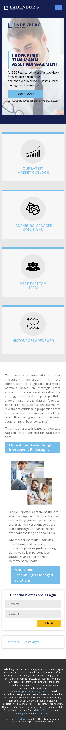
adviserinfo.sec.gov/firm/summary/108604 (27, 691)
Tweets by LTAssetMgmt (22, 642)
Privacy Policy (42, 710)
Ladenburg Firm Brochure (14, 719)
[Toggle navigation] (58, 7)
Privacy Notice (23, 713)
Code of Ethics (42, 713)
